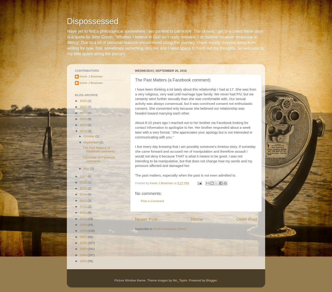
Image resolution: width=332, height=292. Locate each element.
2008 (84, 230)
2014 (84, 194)
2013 (84, 200)
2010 (84, 218)
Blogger (211, 280)
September (91, 142)
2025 (84, 101)
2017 (84, 176)
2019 (84, 125)
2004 (84, 255)
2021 (84, 113)
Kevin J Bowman (91, 76)
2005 (84, 249)
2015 (84, 188)
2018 (84, 131)
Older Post (247, 219)
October (89, 136)
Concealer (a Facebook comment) (99, 159)
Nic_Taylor (180, 280)
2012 (84, 206)
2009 (84, 224)
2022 (84, 107)
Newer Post (146, 219)
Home (197, 219)
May (86, 168)
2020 (84, 119)
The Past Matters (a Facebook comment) (99, 149)
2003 (84, 261)
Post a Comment (152, 201)
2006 (84, 243)
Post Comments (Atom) (170, 229)
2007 (84, 237)
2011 (84, 212)
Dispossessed (93, 21)
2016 (84, 182)
